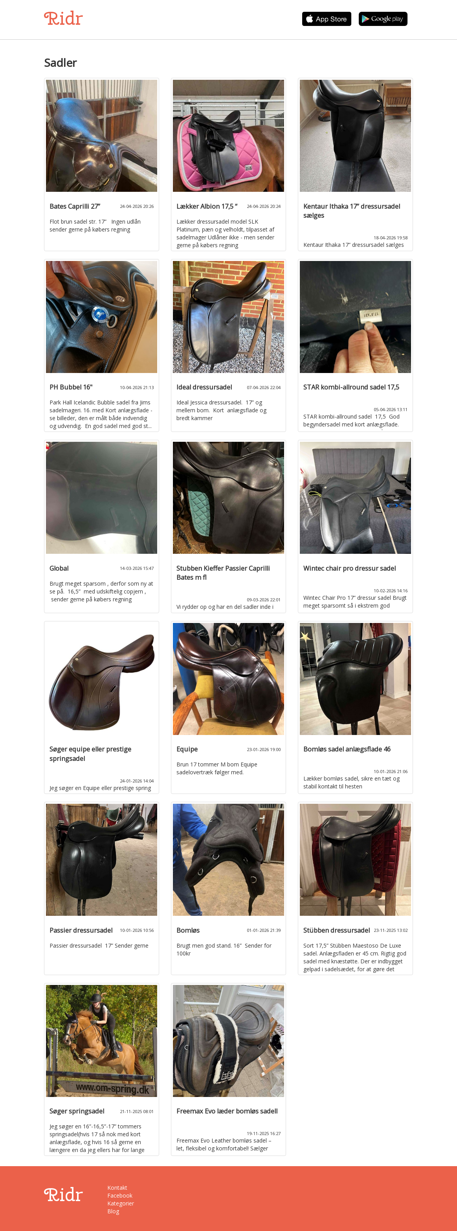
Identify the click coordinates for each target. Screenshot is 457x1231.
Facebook (119, 1195)
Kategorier (120, 1203)
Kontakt (117, 1187)
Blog (113, 1211)
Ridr (63, 18)
